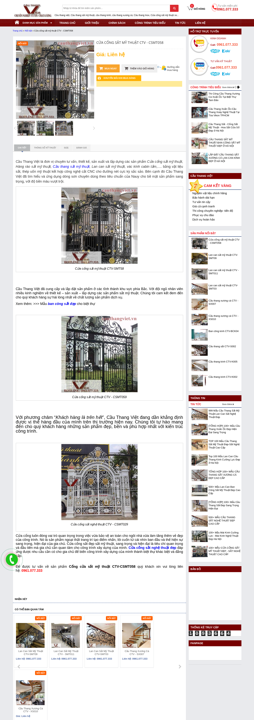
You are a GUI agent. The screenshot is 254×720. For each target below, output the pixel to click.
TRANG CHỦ (67, 22)
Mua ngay (108, 68)
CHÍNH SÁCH (117, 22)
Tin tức (180, 22)
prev (19, 642)
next (179, 642)
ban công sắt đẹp (62, 304)
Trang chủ (18, 31)
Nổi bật (28, 31)
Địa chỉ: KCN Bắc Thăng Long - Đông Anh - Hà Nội (43, 690)
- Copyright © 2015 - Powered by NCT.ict (206, 714)
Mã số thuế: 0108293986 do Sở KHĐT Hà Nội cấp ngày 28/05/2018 (54, 685)
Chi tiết (22, 149)
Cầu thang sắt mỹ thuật (71, 166)
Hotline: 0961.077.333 (26, 695)
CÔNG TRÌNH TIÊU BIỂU (150, 22)
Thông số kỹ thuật (45, 148)
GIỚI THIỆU (92, 22)
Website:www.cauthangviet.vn (30, 704)
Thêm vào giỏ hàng (139, 68)
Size (66, 148)
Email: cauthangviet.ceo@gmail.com (34, 700)
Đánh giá (81, 148)
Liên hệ (200, 22)
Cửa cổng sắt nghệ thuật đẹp (152, 548)
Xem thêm (227, 87)
